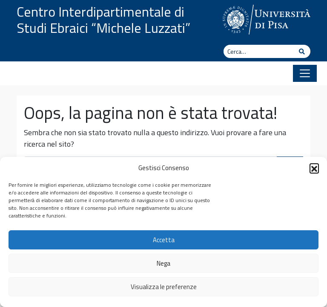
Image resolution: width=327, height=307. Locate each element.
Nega (163, 263)
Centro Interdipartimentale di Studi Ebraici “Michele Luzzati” (103, 19)
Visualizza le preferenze (164, 287)
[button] (314, 168)
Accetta (164, 240)
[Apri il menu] (305, 73)
